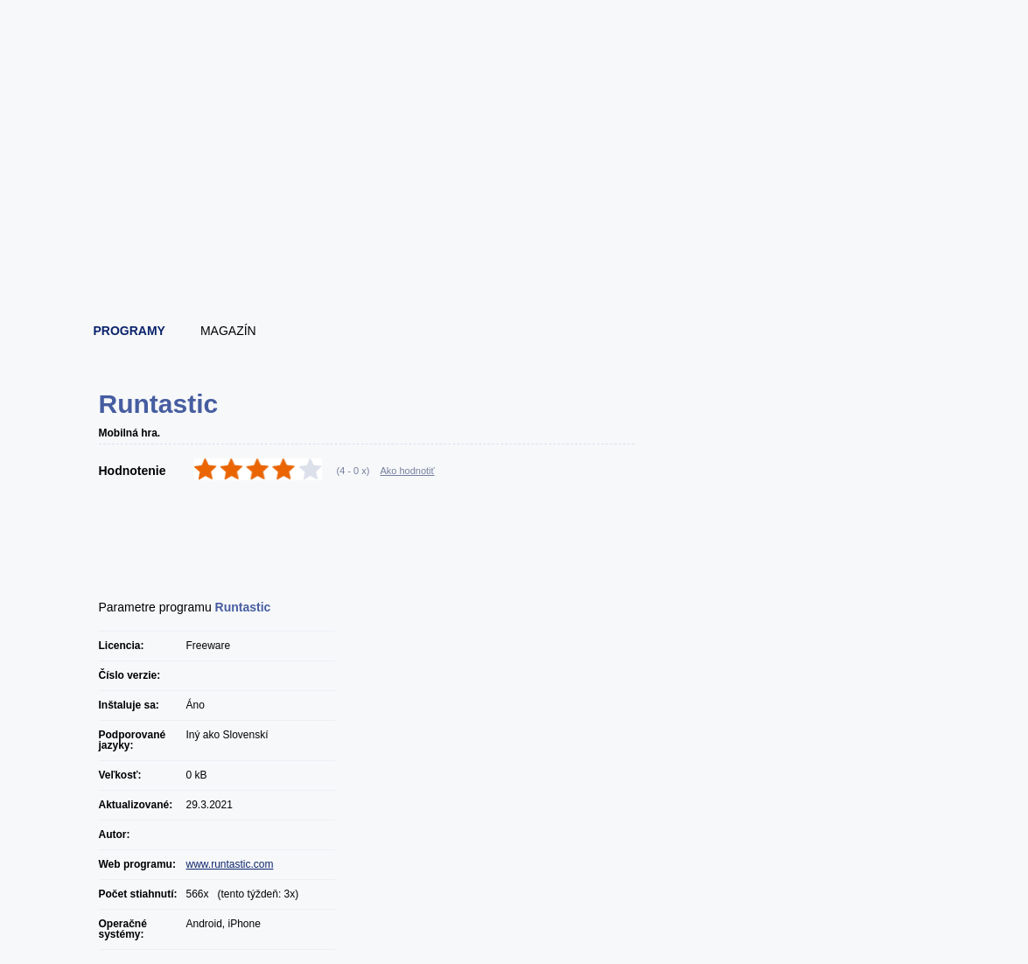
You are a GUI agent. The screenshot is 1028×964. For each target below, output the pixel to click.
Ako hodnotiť (407, 470)
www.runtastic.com (230, 864)
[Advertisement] (515, 258)
